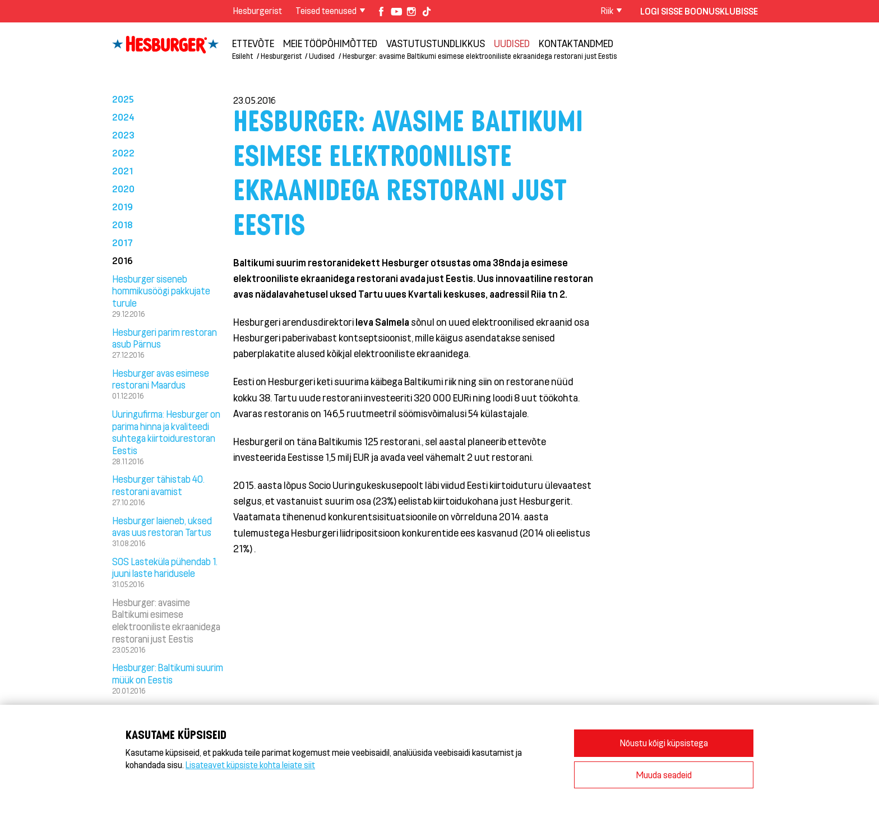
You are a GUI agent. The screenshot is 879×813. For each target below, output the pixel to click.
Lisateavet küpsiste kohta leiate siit (250, 764)
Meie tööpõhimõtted (330, 43)
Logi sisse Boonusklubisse (699, 11)
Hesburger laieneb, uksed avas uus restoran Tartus (162, 526)
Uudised (512, 43)
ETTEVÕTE (253, 43)
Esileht (242, 56)
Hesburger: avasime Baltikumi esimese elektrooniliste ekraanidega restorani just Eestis (480, 56)
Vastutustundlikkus (435, 43)
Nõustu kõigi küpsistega (664, 742)
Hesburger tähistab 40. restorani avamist (158, 485)
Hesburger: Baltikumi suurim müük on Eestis (167, 673)
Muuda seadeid (664, 774)
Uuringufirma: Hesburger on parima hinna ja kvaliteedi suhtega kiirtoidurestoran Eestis (166, 432)
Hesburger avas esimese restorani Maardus (160, 379)
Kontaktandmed (576, 43)
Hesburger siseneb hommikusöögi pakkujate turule (161, 291)
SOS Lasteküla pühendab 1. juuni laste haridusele (165, 567)
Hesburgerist (257, 10)
